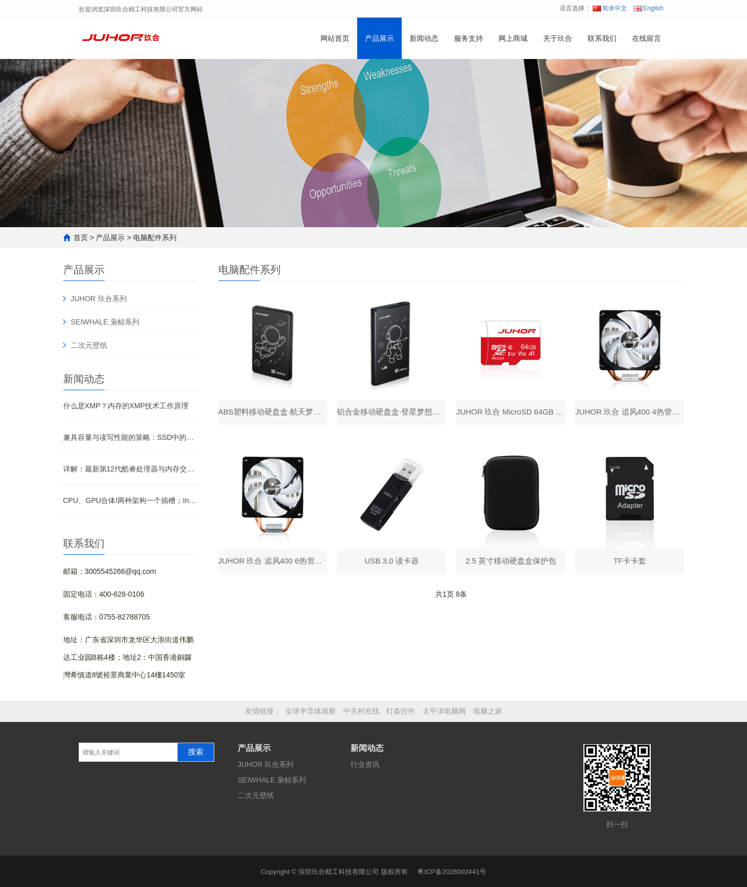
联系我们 (602, 38)
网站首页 (334, 38)
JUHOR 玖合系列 (99, 298)
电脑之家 (487, 711)
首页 (81, 237)
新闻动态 (423, 38)
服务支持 (468, 38)
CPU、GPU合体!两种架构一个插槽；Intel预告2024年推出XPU (130, 500)
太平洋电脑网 (444, 711)
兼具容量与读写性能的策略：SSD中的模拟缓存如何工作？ (130, 437)
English (648, 8)
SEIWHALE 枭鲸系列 (105, 322)
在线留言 (646, 38)
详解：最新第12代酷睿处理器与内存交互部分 (130, 469)
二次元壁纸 (89, 345)
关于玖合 (557, 38)
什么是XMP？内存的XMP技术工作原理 (126, 406)
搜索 (195, 752)
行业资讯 (364, 764)
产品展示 (379, 38)
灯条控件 (400, 711)
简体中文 (610, 8)
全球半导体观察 (310, 711)
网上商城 (513, 38)
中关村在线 (361, 711)
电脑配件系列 (155, 237)
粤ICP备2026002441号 (451, 870)
